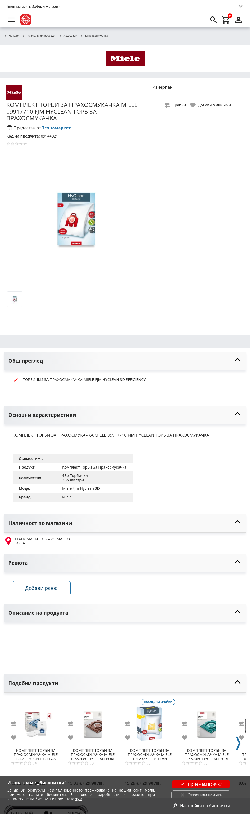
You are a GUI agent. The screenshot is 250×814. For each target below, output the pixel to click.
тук (78, 798)
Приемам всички (200, 784)
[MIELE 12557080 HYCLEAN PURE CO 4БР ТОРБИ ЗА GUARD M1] (93, 722)
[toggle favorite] (211, 105)
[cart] (226, 19)
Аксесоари (68, 35)
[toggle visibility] (125, 361)
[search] (213, 19)
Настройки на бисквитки (201, 805)
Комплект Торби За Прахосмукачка (94, 467)
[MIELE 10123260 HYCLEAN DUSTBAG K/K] (150, 722)
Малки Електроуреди (38, 35)
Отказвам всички (201, 795)
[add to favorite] (17, 737)
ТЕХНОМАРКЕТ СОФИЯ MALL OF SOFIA (38, 541)
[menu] (11, 19)
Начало (11, 35)
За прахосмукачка (94, 35)
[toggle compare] (175, 105)
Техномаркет (56, 128)
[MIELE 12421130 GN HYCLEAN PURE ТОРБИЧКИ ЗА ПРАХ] (36, 722)
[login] (238, 19)
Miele (67, 496)
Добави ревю (41, 587)
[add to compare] (17, 724)
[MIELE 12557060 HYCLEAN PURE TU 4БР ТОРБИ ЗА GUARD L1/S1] (206, 722)
